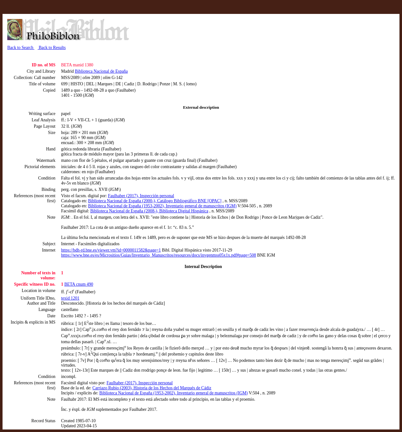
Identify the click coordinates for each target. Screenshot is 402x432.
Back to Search (21, 47)
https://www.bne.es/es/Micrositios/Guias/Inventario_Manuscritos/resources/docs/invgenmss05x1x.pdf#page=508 (158, 255)
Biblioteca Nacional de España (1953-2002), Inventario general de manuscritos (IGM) (162, 206)
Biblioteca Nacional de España (101, 71)
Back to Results (52, 47)
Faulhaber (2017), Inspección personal (141, 195)
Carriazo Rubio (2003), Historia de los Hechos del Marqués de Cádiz (151, 388)
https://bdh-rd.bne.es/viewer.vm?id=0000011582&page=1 (111, 250)
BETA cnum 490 (78, 284)
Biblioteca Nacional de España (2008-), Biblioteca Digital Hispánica (149, 211)
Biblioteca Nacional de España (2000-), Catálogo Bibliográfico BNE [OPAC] (154, 200)
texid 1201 (70, 298)
